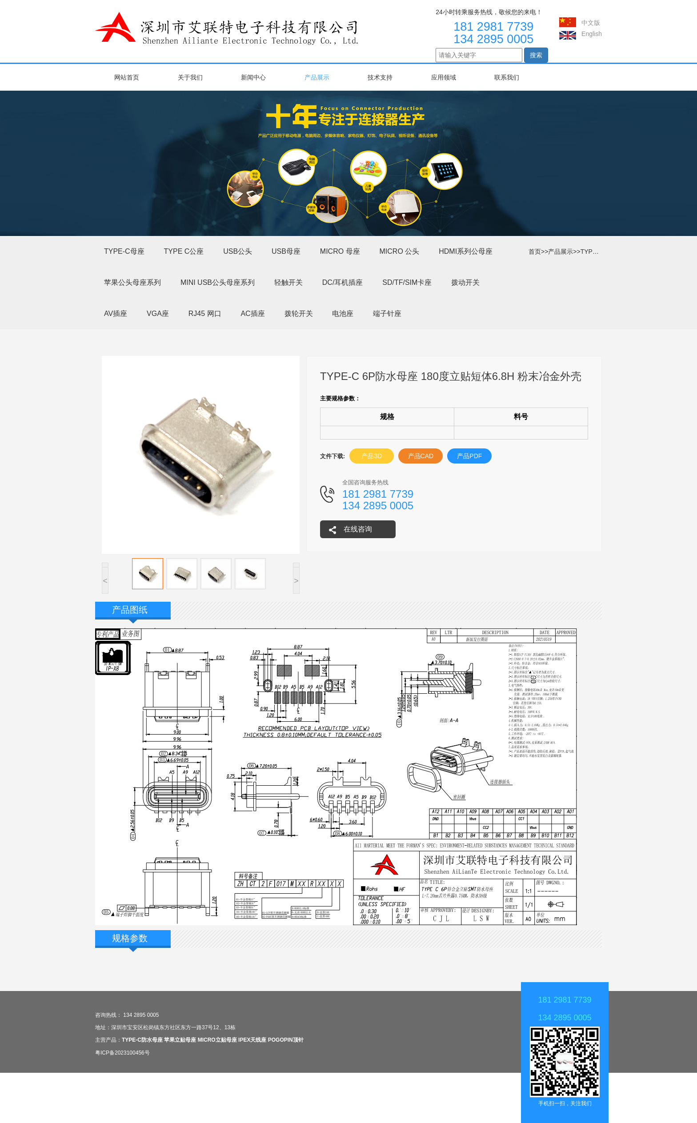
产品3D (371, 456)
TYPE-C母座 (598, 251)
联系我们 (506, 77)
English (591, 33)
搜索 (536, 55)
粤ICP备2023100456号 (122, 1053)
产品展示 (316, 77)
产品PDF (469, 456)
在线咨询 (358, 529)
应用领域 (443, 77)
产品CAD (421, 456)
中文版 (590, 22)
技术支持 (380, 77)
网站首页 (126, 77)
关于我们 (190, 77)
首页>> (538, 251)
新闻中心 (253, 77)
